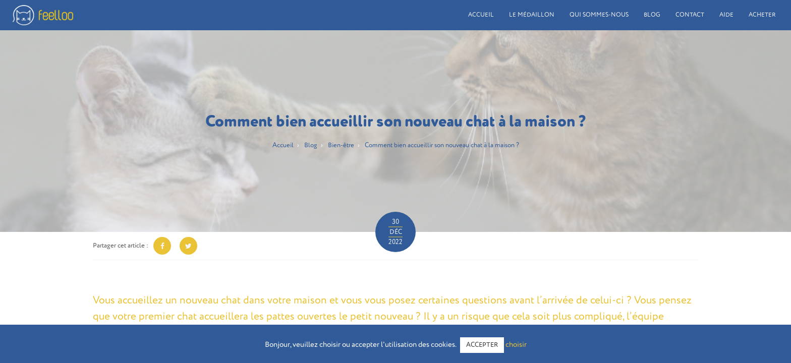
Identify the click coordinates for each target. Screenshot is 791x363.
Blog (652, 15)
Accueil (481, 15)
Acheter (762, 15)
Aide (726, 15)
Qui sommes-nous (599, 15)
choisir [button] (516, 344)
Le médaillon (531, 15)
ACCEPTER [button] (482, 345)
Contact (689, 15)
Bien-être (341, 145)
